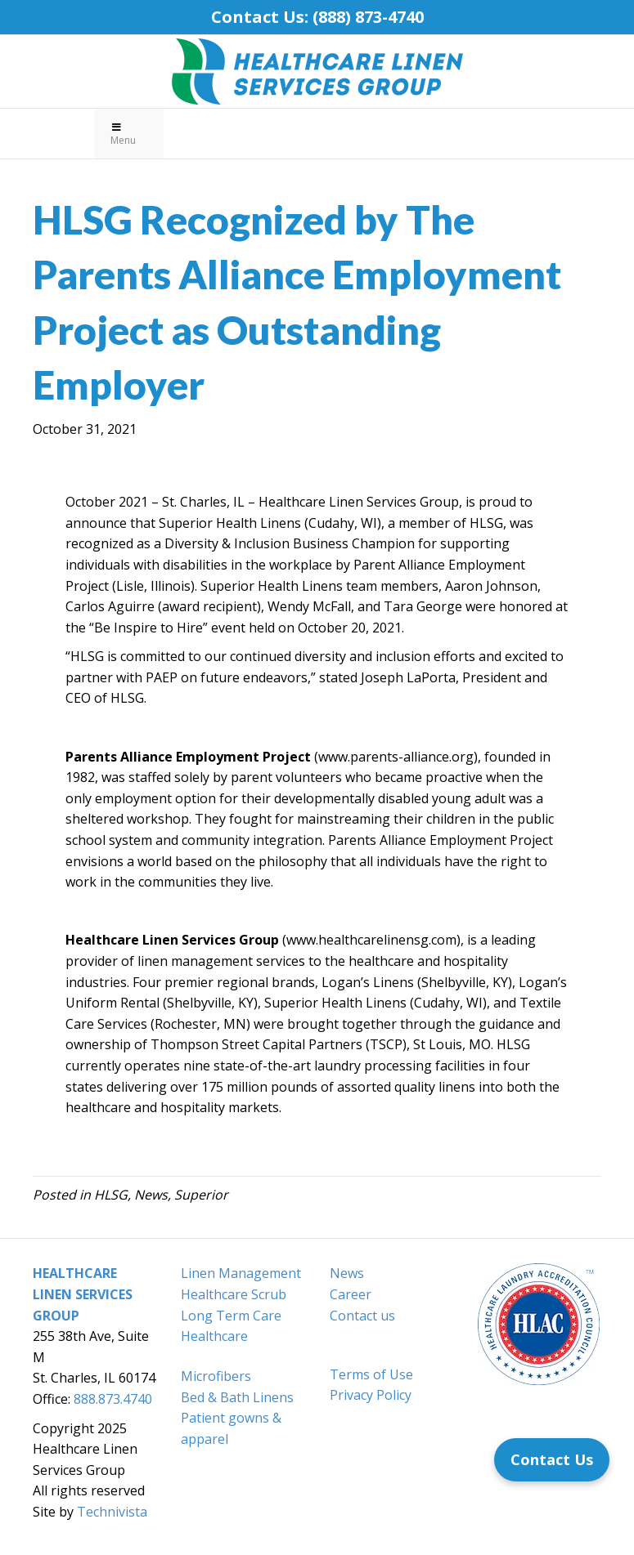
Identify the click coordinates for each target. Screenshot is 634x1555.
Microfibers (216, 1376)
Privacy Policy (370, 1395)
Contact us (362, 1316)
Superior (201, 1195)
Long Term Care (231, 1316)
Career (350, 1294)
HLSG (111, 1195)
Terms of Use (371, 1374)
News (151, 1195)
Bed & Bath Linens (237, 1397)
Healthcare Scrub (233, 1294)
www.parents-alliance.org (396, 757)
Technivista (112, 1512)
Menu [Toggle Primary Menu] (123, 135)
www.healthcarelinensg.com (371, 940)
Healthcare (214, 1336)
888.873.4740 (113, 1399)
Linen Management (241, 1273)
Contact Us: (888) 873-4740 (317, 17)
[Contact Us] (551, 1459)
